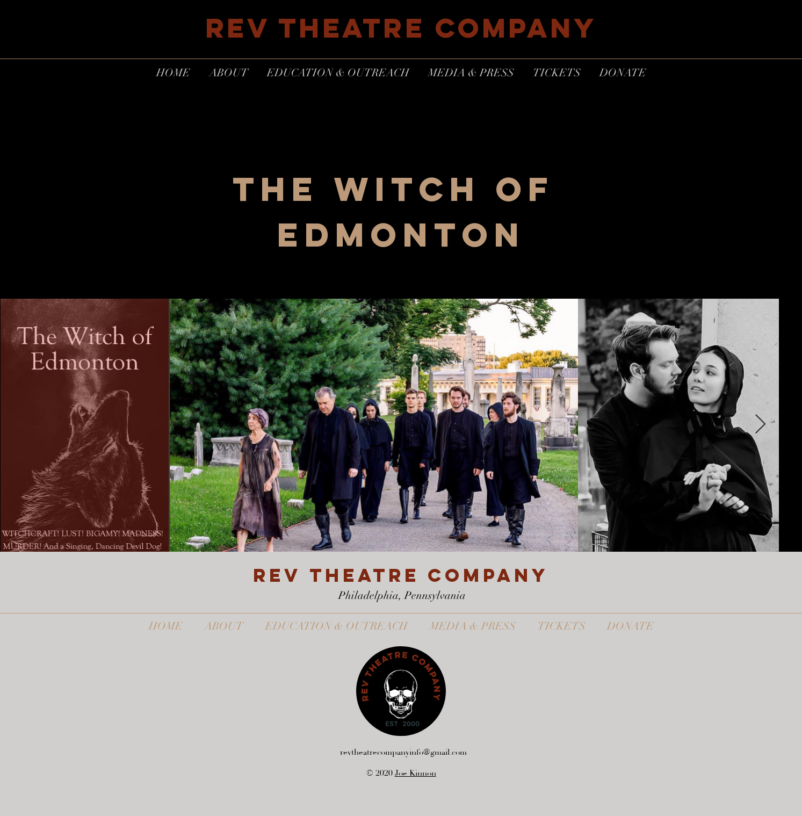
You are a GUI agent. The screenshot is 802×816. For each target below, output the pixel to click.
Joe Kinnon (415, 773)
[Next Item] (760, 424)
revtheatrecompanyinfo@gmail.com (403, 752)
